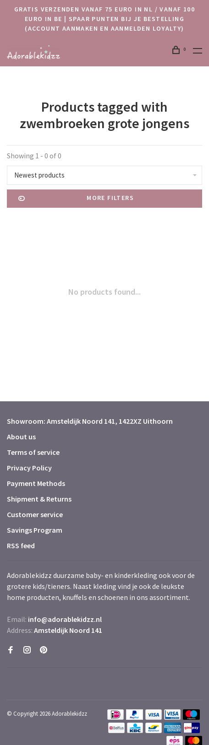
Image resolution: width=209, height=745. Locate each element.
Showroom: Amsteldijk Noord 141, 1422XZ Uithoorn (90, 421)
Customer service (35, 514)
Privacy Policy (29, 467)
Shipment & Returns (39, 498)
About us (21, 436)
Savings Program (34, 529)
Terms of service (33, 452)
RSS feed (21, 545)
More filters (76, 198)
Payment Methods (36, 483)
